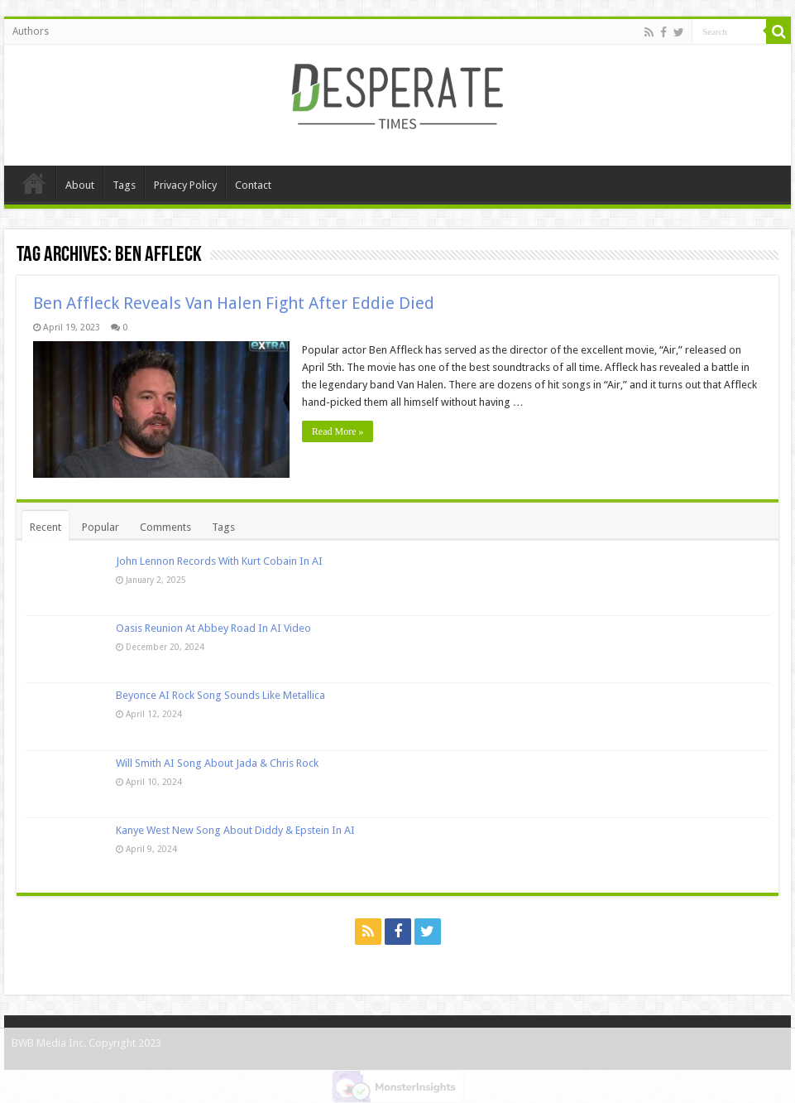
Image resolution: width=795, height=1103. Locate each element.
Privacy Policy (185, 185)
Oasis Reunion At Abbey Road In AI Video (213, 628)
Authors (30, 31)
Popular (100, 527)
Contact (253, 185)
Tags (124, 185)
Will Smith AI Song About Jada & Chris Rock (217, 763)
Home (33, 183)
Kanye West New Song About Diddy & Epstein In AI (235, 830)
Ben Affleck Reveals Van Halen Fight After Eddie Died (233, 303)
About (79, 185)
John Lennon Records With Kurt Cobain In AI (219, 561)
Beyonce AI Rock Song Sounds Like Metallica (220, 695)
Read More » (338, 431)
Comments (165, 527)
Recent (45, 527)
